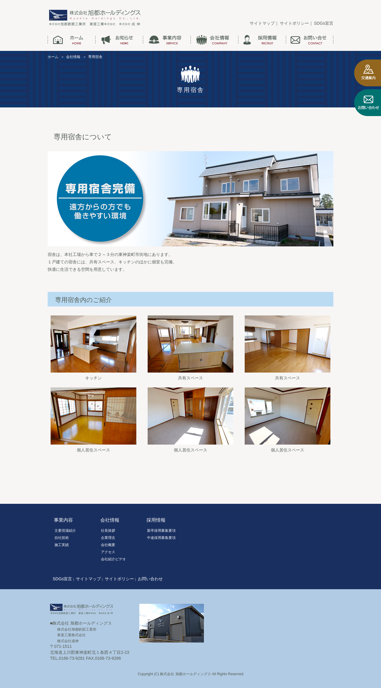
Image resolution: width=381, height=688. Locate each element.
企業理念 (108, 538)
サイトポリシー (294, 23)
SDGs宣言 (323, 23)
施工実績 (61, 545)
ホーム (53, 57)
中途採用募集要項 (161, 538)
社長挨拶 (108, 530)
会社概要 (108, 545)
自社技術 (61, 538)
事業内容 (63, 520)
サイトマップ (262, 23)
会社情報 (73, 57)
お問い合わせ (150, 578)
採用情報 (155, 520)
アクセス (108, 552)
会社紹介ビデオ (113, 559)
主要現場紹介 (65, 530)
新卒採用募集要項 (161, 530)
